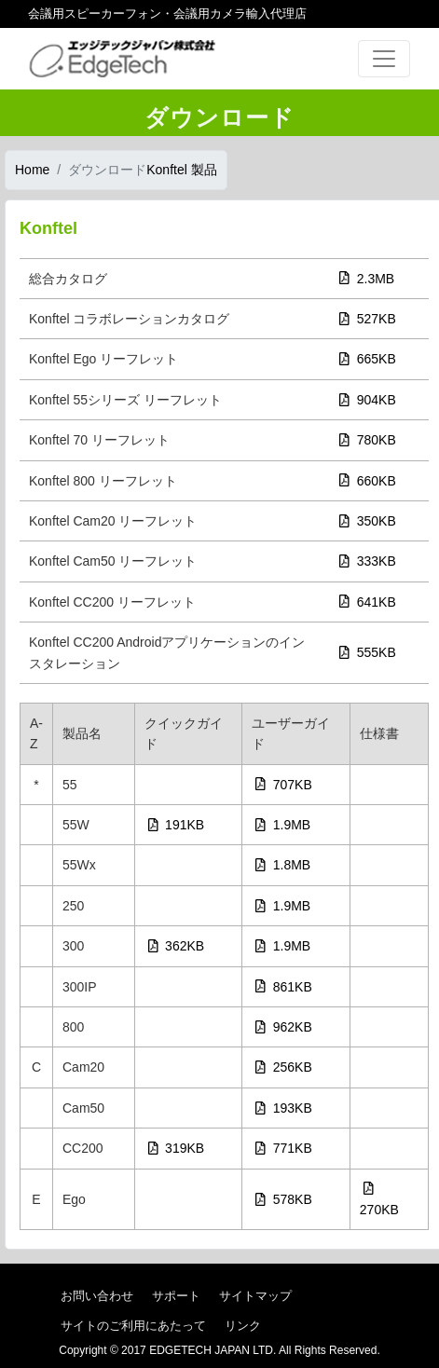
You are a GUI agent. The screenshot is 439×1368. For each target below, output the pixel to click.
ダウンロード (107, 169)
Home (32, 169)
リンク (243, 1326)
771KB (283, 1148)
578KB (283, 1199)
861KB (283, 986)
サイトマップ (255, 1296)
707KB (283, 784)
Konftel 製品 (181, 169)
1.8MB (282, 864)
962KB (283, 1026)
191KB (176, 824)
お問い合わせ (97, 1296)
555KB (367, 652)
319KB (176, 1148)
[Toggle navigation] (384, 58)
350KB (367, 520)
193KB (283, 1108)
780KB (367, 439)
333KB (367, 561)
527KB (367, 318)
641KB (367, 602)
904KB (367, 399)
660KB (367, 480)
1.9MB (282, 824)
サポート (176, 1296)
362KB (176, 945)
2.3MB (366, 278)
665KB (367, 358)
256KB (283, 1067)
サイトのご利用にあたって (133, 1326)
